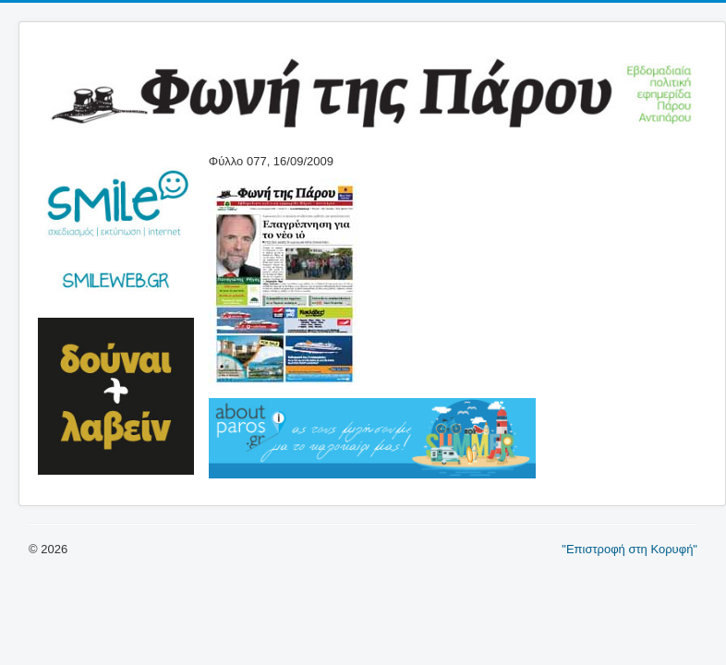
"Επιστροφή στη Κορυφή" (629, 549)
